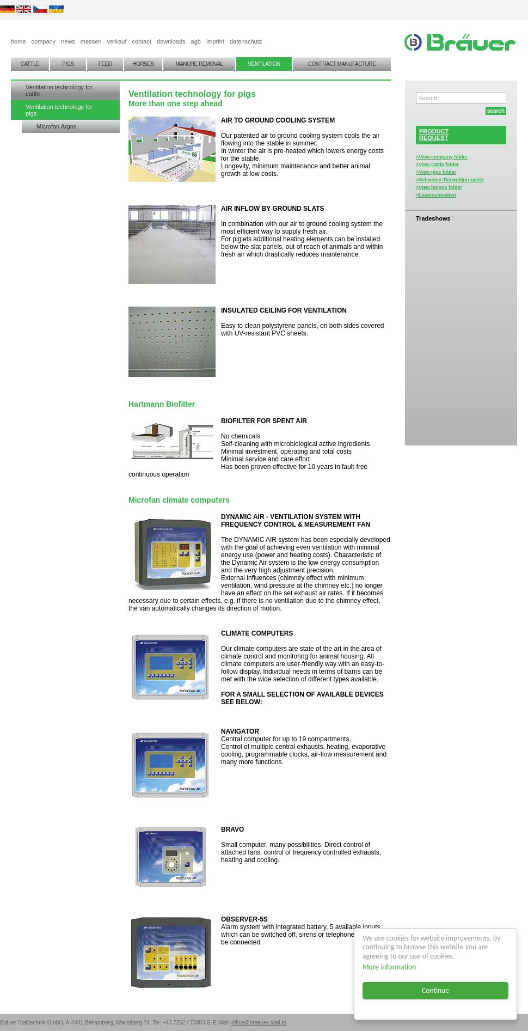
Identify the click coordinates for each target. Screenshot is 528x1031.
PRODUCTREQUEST (434, 134)
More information (389, 967)
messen (91, 41)
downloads (171, 41)
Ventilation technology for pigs (59, 110)
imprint (215, 41)
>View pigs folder (436, 172)
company (44, 41)
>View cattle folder (437, 164)
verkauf (116, 41)
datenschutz (246, 41)
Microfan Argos (56, 126)
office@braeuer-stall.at (258, 1023)
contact (141, 41)
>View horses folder (439, 187)
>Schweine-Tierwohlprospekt (450, 179)
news (68, 41)
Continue (435, 990)
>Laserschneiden (436, 195)
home (18, 41)
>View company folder (442, 157)
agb (196, 41)
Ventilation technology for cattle (59, 90)
